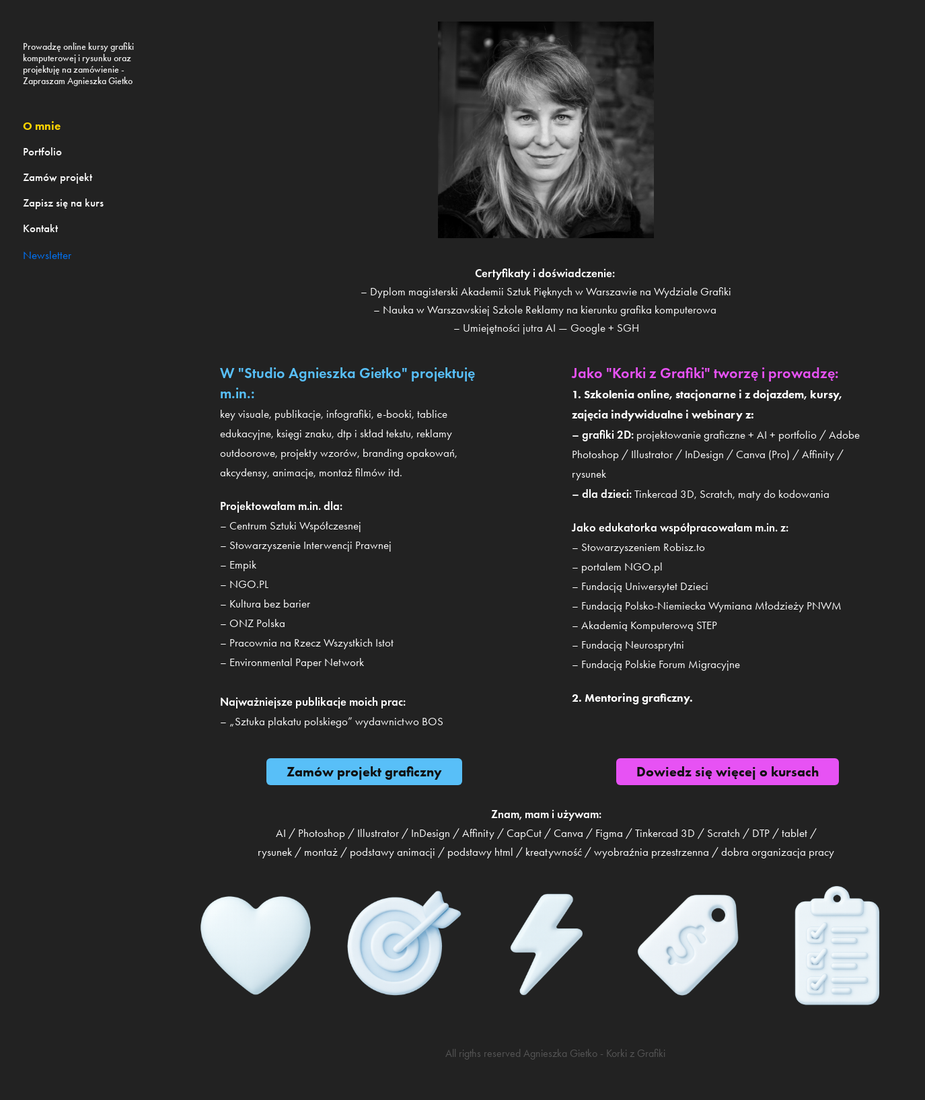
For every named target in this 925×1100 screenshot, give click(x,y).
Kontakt (40, 228)
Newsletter (47, 255)
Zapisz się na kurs (63, 203)
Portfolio (42, 152)
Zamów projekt (57, 177)
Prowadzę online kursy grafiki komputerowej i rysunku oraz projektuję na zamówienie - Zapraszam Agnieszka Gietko (79, 64)
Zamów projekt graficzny (364, 772)
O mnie (42, 126)
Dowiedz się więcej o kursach (727, 772)
